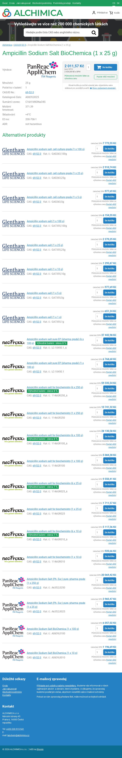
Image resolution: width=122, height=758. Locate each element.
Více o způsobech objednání (104, 88)
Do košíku (110, 148)
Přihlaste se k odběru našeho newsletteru (56, 685)
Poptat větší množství (106, 77)
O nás (5, 685)
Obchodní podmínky (12, 692)
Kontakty (6, 695)
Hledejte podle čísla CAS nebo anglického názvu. (53, 32)
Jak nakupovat (9, 689)
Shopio (40, 749)
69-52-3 (29, 92)
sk (118, 3)
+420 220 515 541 (15, 729)
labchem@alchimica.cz (18, 735)
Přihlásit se (102, 12)
